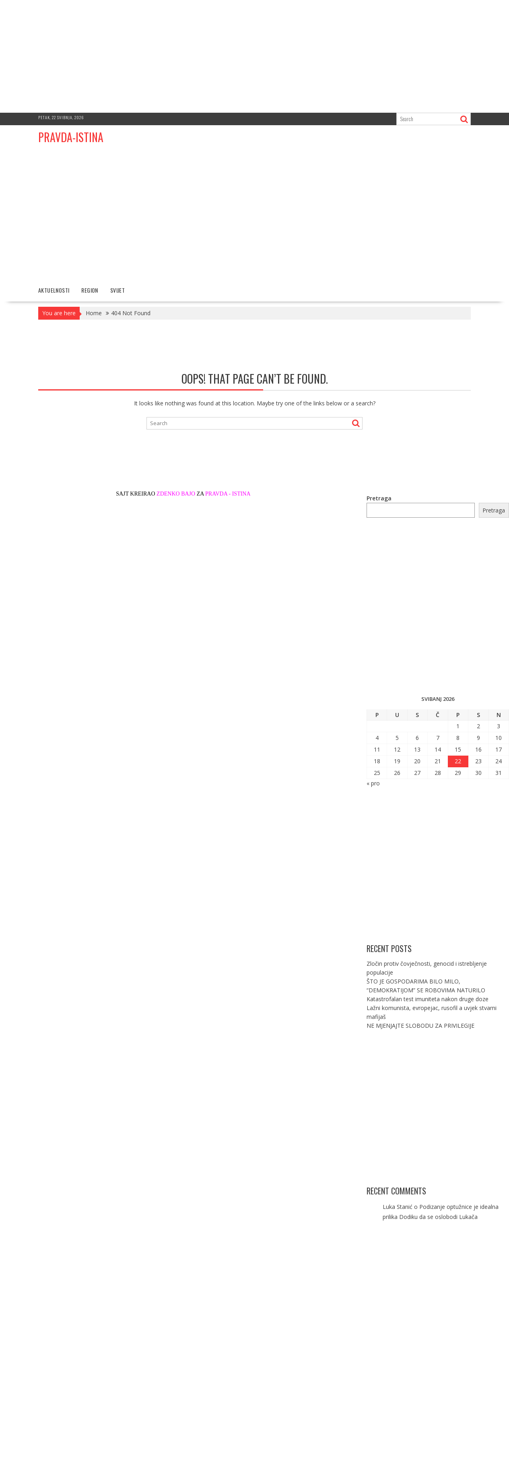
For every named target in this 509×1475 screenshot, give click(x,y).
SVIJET (117, 290)
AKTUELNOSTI (53, 290)
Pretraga (379, 498)
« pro (373, 783)
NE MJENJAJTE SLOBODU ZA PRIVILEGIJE (420, 1025)
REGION (89, 290)
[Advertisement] (254, 56)
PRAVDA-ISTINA (70, 137)
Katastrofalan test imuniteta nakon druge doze (427, 999)
